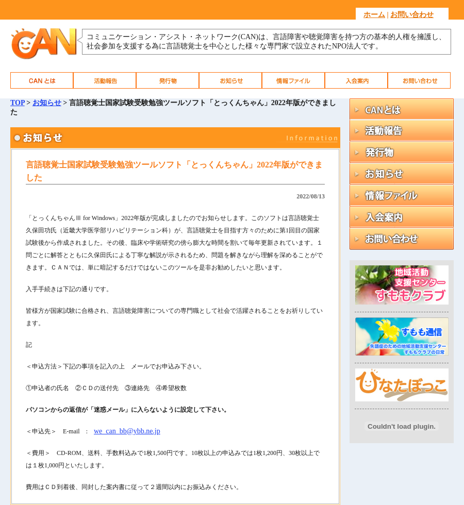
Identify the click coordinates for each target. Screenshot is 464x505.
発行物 (167, 80)
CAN (42, 80)
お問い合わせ (412, 15)
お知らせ (230, 80)
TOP (17, 103)
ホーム (374, 15)
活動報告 (105, 80)
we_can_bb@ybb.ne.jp (127, 431)
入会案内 (356, 80)
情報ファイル (293, 80)
